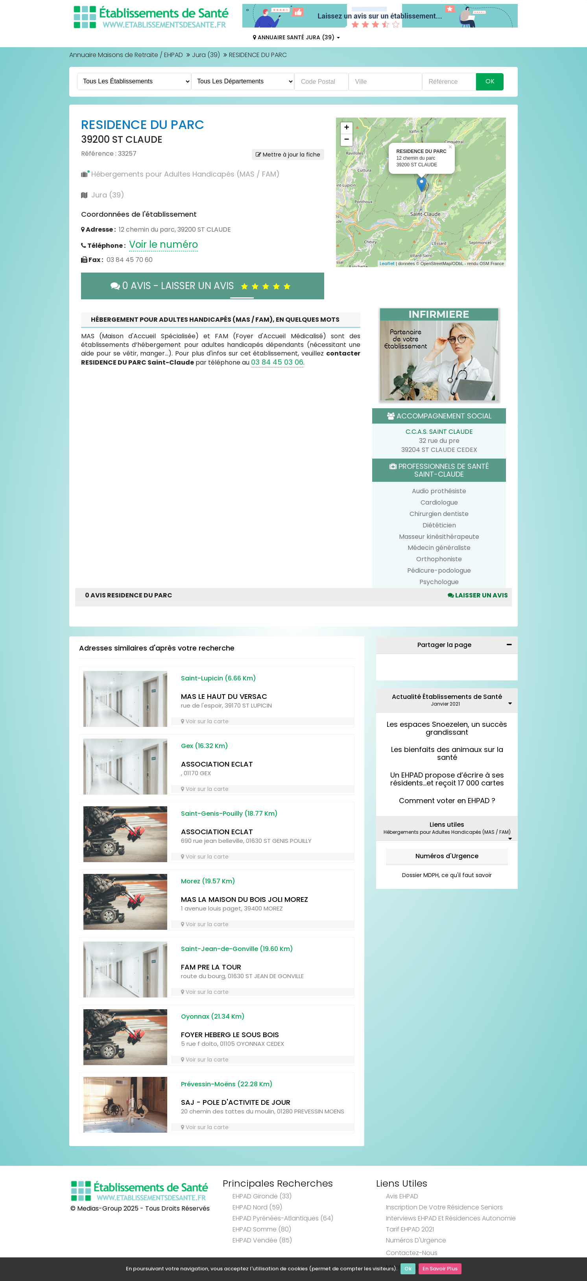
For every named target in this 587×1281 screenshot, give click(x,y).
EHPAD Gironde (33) (262, 1196)
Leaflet (387, 263)
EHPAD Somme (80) (262, 1229)
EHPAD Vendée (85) (262, 1240)
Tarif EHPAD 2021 (410, 1229)
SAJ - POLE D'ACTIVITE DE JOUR (235, 1102)
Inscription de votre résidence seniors (444, 1207)
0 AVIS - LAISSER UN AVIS (202, 285)
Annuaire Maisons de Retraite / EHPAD (126, 54)
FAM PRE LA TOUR (211, 967)
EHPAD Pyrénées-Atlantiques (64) (283, 1218)
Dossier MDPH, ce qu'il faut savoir (447, 875)
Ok (408, 1269)
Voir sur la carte (205, 721)
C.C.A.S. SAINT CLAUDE (439, 431)
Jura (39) (206, 54)
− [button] (346, 140)
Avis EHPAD (402, 1196)
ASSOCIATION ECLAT (217, 764)
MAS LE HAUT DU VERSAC (224, 696)
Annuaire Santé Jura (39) (296, 37)
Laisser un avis (478, 595)
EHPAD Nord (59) (257, 1207)
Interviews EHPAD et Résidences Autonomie (451, 1218)
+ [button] (346, 128)
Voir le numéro (163, 244)
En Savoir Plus (440, 1269)
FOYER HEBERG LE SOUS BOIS (230, 1035)
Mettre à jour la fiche (288, 155)
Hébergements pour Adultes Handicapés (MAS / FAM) (185, 174)
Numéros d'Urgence (446, 856)
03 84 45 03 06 (277, 362)
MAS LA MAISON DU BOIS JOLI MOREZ (244, 899)
